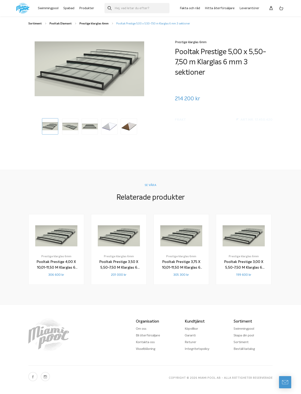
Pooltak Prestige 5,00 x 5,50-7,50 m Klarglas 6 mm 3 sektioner (153, 23)
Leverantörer (249, 8)
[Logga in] (271, 8)
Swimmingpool (48, 8)
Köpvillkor (191, 329)
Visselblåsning (145, 349)
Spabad (68, 8)
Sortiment (241, 342)
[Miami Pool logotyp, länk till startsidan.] (23, 8)
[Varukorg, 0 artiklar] (281, 8)
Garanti (190, 335)
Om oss (141, 329)
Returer (190, 342)
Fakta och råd (190, 8)
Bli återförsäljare (148, 335)
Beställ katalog (244, 349)
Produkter (86, 8)
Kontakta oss (145, 342)
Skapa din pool (244, 335)
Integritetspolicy (197, 349)
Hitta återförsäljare (220, 8)
